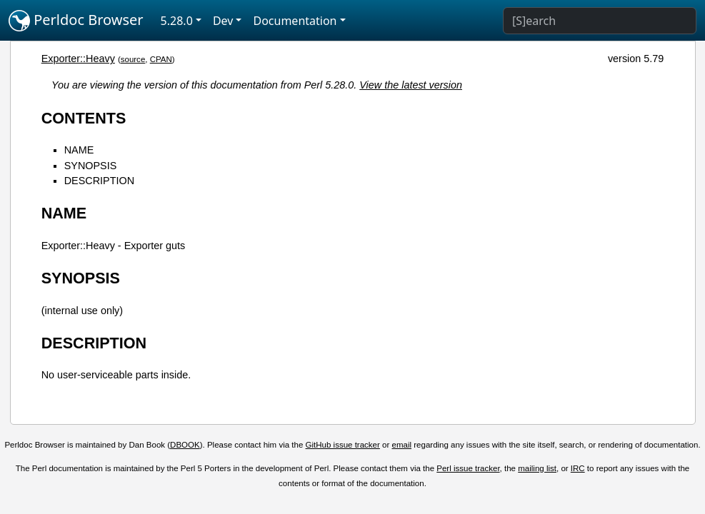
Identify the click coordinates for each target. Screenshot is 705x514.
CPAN (161, 59)
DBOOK (185, 444)
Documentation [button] (294, 21)
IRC (578, 468)
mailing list (537, 468)
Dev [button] (223, 21)
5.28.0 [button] (177, 21)
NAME (79, 150)
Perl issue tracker (467, 468)
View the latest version (410, 85)
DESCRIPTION (99, 180)
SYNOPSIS (90, 165)
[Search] (599, 20)
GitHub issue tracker (343, 444)
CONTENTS (83, 118)
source (133, 59)
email (402, 444)
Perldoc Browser (76, 20)
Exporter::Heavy (78, 58)
